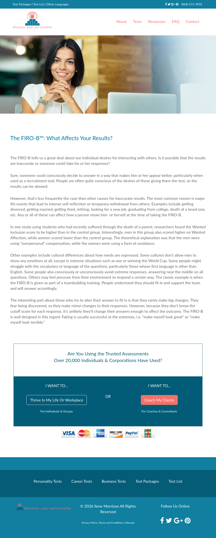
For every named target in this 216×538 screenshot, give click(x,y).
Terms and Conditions (111, 522)
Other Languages (57, 4)
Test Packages (22, 4)
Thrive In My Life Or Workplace (56, 400)
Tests (137, 21)
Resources (156, 21)
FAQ (175, 21)
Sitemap (130, 522)
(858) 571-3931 (191, 4)
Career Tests (81, 481)
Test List (38, 4)
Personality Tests (48, 481)
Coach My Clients (159, 400)
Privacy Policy (89, 522)
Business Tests (114, 481)
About (121, 21)
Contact (192, 21)
